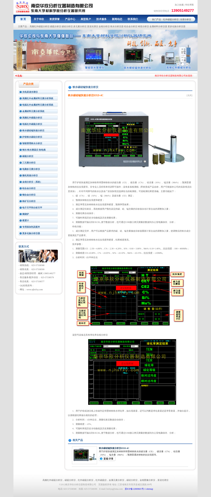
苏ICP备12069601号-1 (135, 489)
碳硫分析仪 (55, 26)
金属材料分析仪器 (158, 26)
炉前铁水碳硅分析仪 (32, 137)
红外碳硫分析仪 (171, 19)
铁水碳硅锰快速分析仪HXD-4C (114, 448)
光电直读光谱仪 (30, 92)
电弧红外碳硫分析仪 (32, 124)
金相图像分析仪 (147, 480)
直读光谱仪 (92, 26)
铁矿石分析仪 (29, 201)
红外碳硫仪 (101, 480)
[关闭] (189, 95)
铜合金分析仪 (29, 195)
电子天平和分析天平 (32, 207)
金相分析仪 (104, 26)
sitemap (149, 489)
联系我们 (133, 19)
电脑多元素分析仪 (31, 169)
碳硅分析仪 (67, 26)
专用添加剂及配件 (31, 227)
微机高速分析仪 (30, 175)
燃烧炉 (25, 214)
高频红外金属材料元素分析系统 (37, 98)
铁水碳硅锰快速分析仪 (33, 130)
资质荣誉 (54, 19)
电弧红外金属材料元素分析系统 (37, 105)
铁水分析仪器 (117, 26)
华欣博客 (189, 4)
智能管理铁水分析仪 (32, 143)
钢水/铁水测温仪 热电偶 (33, 150)
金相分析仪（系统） (32, 182)
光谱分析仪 (185, 19)
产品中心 (70, 19)
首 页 (23, 19)
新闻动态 (117, 19)
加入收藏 (179, 4)
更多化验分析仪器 (176, 26)
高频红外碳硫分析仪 (40, 26)
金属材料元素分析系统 (33, 111)
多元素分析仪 (80, 26)
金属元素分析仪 (116, 480)
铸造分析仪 (143, 26)
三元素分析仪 (29, 162)
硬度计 (25, 220)
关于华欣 (39, 19)
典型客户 (86, 19)
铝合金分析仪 (130, 26)
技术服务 (101, 19)
